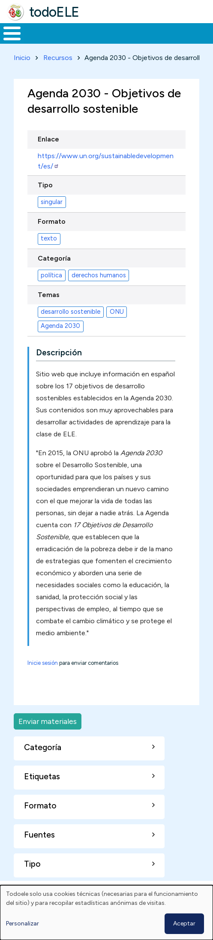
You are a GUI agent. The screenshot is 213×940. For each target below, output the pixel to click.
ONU (117, 311)
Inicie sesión (42, 663)
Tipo (45, 185)
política (51, 275)
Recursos (57, 58)
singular (52, 202)
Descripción (59, 352)
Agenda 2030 (60, 326)
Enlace (48, 139)
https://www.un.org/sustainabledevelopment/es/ (106, 161)
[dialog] (106, 912)
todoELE (54, 12)
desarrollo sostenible (70, 311)
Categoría (54, 258)
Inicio (22, 58)
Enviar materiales (47, 721)
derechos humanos (99, 275)
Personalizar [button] (22, 923)
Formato (52, 221)
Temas (49, 295)
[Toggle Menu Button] (12, 33)
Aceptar (184, 923)
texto (49, 238)
